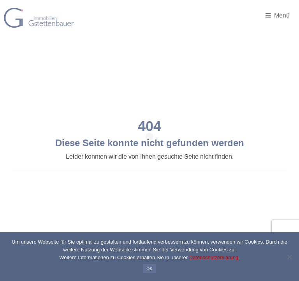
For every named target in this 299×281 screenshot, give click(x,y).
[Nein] (289, 257)
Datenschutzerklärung (213, 257)
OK (149, 268)
